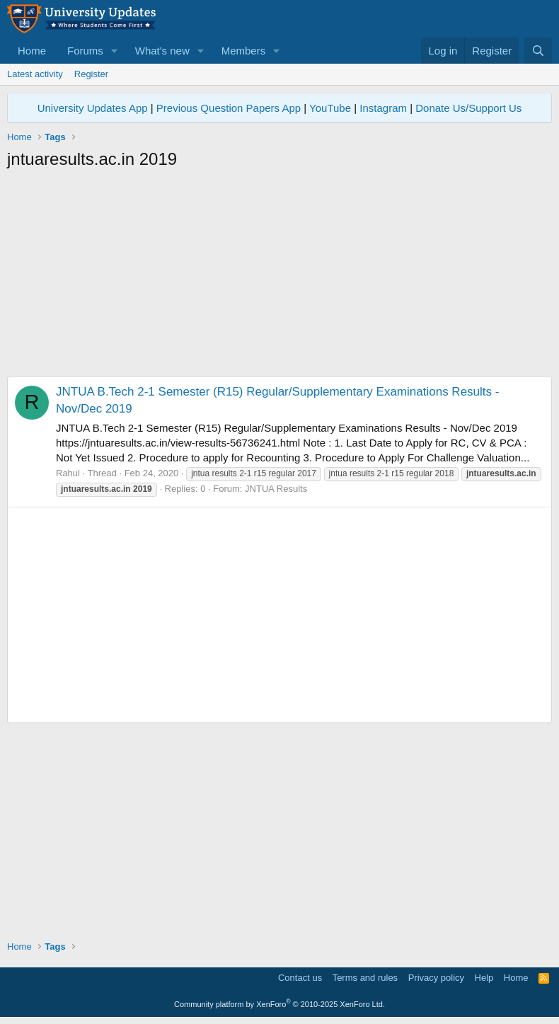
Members (243, 51)
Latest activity (35, 74)
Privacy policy (436, 977)
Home (32, 51)
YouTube (330, 108)
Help (484, 977)
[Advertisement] (279, 277)
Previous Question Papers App (228, 108)
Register (91, 74)
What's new (162, 51)
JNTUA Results (276, 488)
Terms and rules (365, 977)
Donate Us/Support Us (468, 108)
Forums (85, 51)
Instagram (383, 108)
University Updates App (93, 108)
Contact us (300, 977)
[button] (115, 51)
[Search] (538, 51)
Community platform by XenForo (279, 1004)
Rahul (68, 473)
